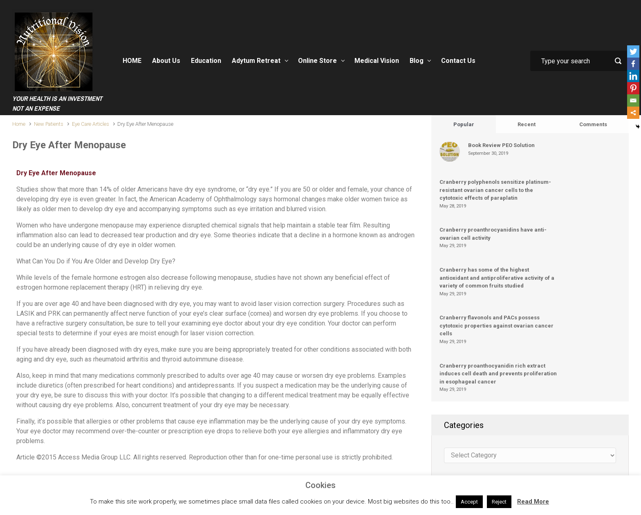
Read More (533, 501)
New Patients (48, 124)
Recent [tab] (527, 124)
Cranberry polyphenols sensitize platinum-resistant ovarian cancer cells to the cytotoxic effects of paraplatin (495, 190)
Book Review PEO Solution (501, 145)
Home (18, 124)
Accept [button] (469, 502)
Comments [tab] (593, 124)
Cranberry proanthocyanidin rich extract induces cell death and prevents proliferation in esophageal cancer (498, 374)
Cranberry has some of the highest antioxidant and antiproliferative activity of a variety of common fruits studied (496, 278)
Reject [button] (499, 502)
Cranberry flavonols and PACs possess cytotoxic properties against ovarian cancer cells (496, 325)
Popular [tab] (463, 124)
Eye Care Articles (90, 124)
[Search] (579, 61)
